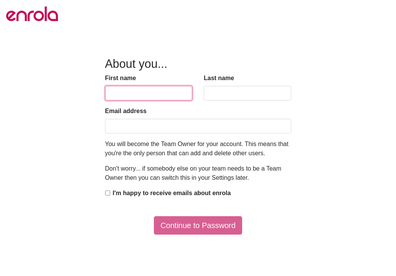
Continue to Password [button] (198, 225)
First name (120, 78)
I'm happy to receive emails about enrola (172, 193)
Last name (219, 78)
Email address (126, 111)
